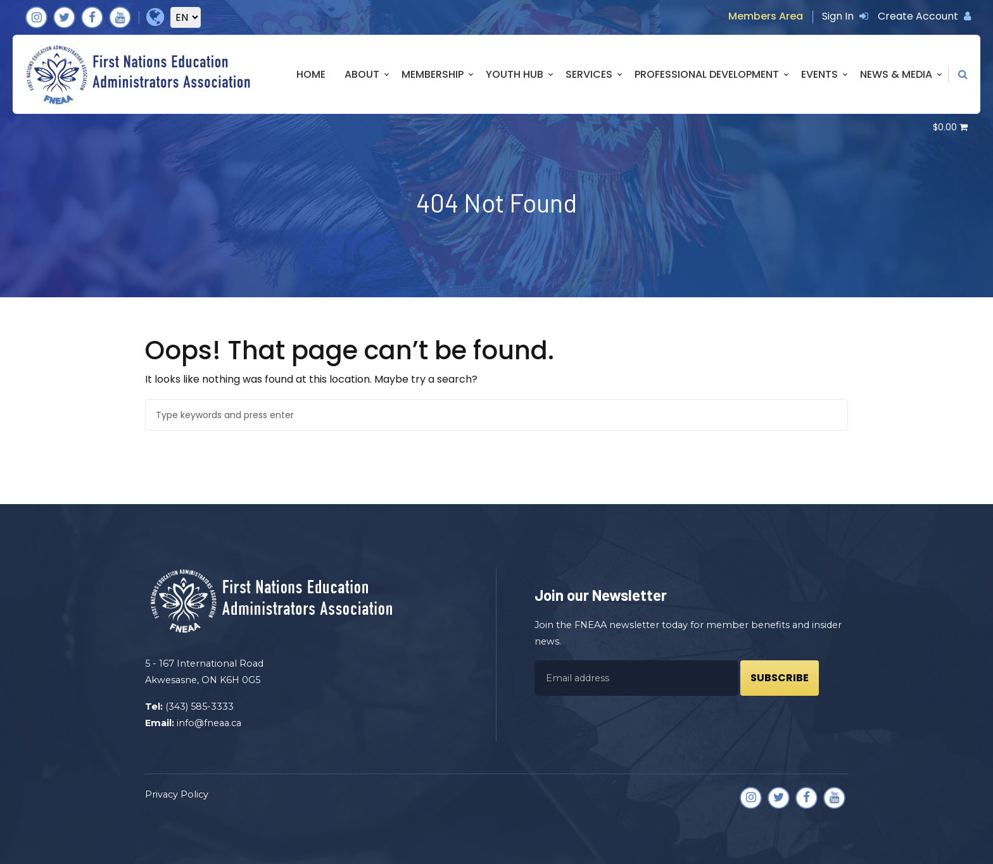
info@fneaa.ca (209, 723)
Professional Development (707, 74)
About (362, 74)
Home (311, 74)
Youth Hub (514, 74)
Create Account (924, 16)
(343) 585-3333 (199, 706)
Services (589, 74)
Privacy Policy (176, 794)
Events (819, 74)
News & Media (896, 74)
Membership (433, 74)
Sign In (845, 16)
